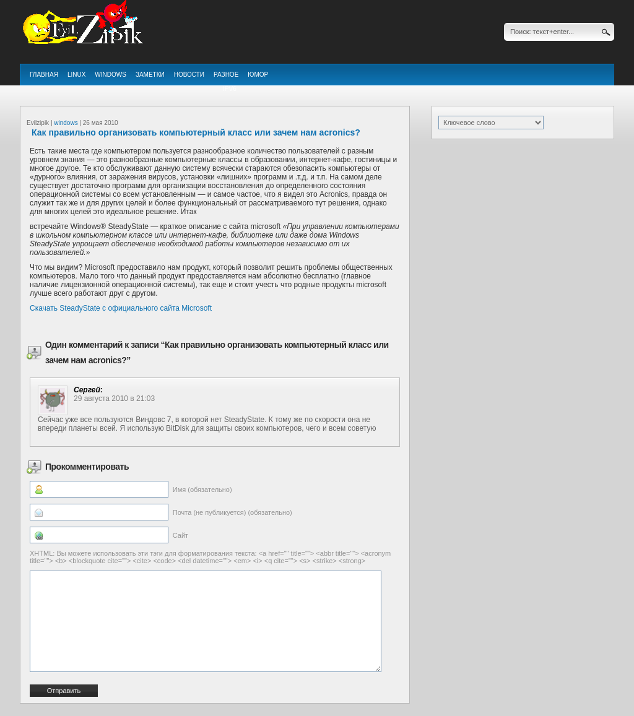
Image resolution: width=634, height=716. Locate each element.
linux (76, 74)
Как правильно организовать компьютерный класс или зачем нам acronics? (196, 132)
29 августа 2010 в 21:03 (114, 398)
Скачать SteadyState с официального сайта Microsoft (121, 308)
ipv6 (230, 88)
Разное (226, 74)
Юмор (258, 74)
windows (110, 74)
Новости (189, 74)
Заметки (150, 74)
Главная (44, 74)
